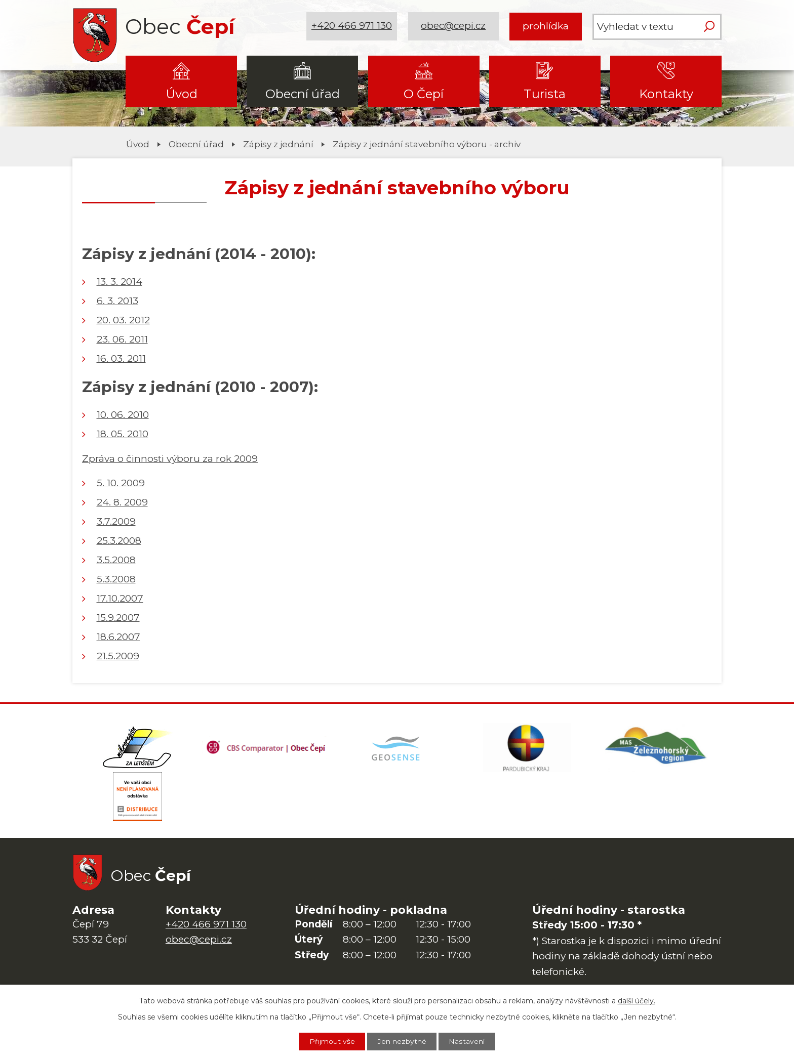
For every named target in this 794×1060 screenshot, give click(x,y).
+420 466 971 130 (351, 26)
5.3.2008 (116, 579)
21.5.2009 (118, 656)
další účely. (636, 1000)
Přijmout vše (331, 1041)
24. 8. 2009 (122, 502)
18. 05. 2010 (122, 434)
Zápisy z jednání (278, 144)
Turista (545, 94)
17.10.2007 (120, 598)
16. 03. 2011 (121, 358)
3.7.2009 (116, 521)
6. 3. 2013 (117, 301)
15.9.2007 (118, 617)
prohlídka (546, 26)
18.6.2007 (118, 637)
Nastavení (467, 1041)
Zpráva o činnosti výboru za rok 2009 (170, 458)
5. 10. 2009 (121, 483)
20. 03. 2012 (123, 320)
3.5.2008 (116, 560)
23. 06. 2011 (122, 339)
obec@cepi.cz (453, 26)
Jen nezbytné (402, 1041)
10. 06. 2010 (123, 414)
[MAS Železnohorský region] (657, 748)
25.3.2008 (119, 540)
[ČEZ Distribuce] (137, 799)
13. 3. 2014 (119, 281)
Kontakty (666, 94)
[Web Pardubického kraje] (526, 748)
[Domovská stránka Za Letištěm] (137, 748)
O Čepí (424, 94)
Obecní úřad (302, 94)
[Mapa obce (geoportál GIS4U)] (397, 748)
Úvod (181, 94)
